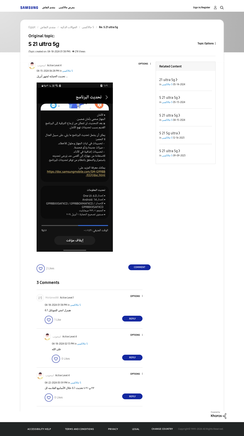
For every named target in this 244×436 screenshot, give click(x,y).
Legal (135, 429)
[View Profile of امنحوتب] (41, 65)
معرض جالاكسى (67, 7)
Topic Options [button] (206, 43)
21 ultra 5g (167, 80)
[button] (145, 64)
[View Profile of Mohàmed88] (52, 297)
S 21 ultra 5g (168, 98)
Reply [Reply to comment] (132, 318)
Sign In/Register (201, 7)
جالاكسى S (67, 70)
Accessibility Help (39, 429)
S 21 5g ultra (168, 133)
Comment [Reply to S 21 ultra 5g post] (139, 267)
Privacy (113, 429)
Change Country (162, 429)
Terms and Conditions (79, 429)
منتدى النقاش (48, 7)
